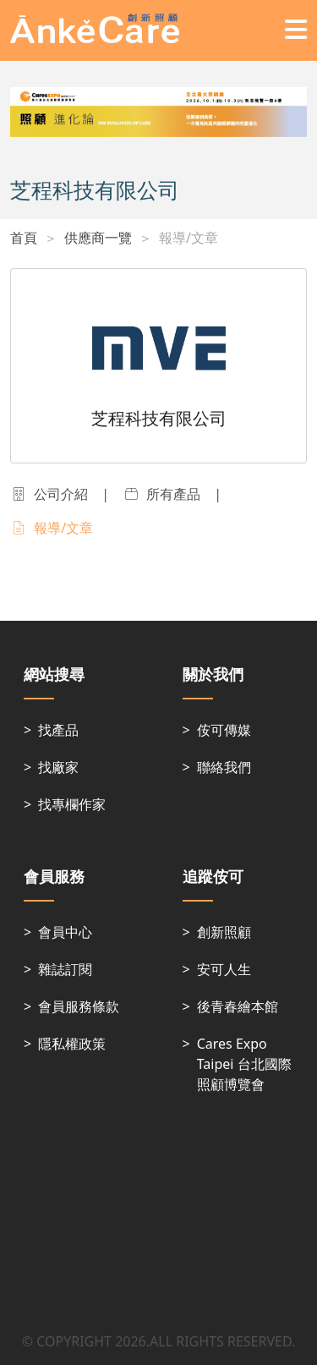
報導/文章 (188, 237)
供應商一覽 (98, 237)
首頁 (23, 237)
